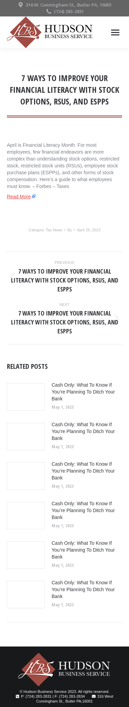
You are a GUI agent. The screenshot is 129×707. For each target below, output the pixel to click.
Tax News (54, 230)
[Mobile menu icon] (115, 32)
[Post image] (26, 397)
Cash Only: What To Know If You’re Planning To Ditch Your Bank (83, 391)
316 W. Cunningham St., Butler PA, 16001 (64, 5)
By (69, 230)
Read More (19, 196)
